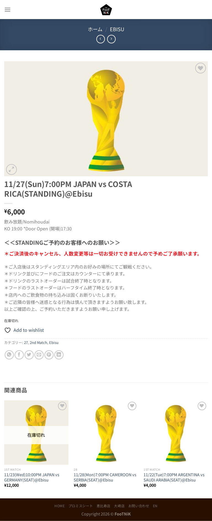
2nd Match (38, 342)
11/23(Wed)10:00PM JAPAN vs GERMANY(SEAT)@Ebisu (31, 477)
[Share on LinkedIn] (58, 354)
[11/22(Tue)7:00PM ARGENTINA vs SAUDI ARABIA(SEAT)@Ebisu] (176, 432)
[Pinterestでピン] (49, 354)
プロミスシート (80, 505)
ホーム (95, 29)
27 (26, 342)
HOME (59, 505)
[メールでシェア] (39, 354)
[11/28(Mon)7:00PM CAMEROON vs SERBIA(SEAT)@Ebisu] (106, 432)
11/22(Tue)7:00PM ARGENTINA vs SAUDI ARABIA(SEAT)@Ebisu (174, 477)
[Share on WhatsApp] (9, 354)
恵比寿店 (103, 505)
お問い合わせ (138, 505)
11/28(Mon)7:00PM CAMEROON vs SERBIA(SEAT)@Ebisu (105, 477)
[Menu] (7, 9)
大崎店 (119, 505)
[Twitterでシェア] (29, 354)
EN (155, 505)
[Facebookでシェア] (19, 354)
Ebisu (117, 29)
